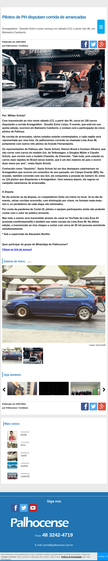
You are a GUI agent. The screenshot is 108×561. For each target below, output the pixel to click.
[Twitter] (93, 44)
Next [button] (102, 304)
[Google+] (102, 44)
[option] (53, 304)
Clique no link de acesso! (17, 249)
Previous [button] (6, 304)
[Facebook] (85, 44)
